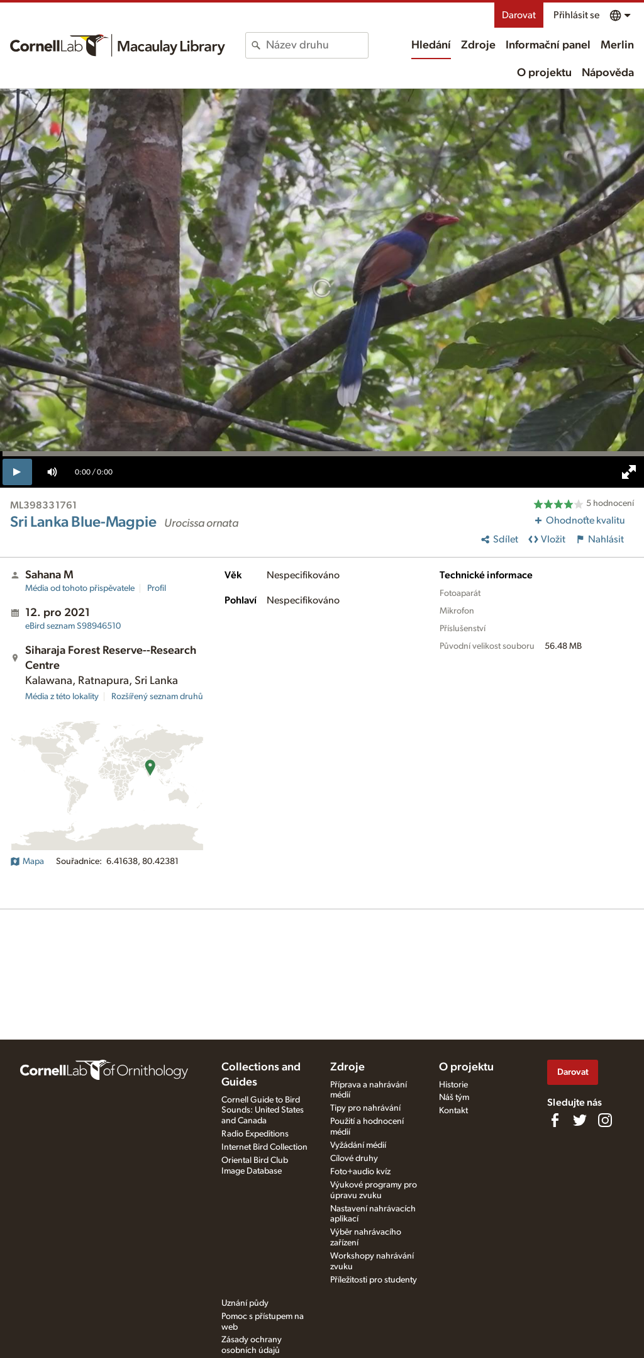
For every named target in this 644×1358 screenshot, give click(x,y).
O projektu (544, 73)
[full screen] (628, 472)
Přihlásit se (576, 15)
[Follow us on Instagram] (605, 1120)
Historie (453, 1084)
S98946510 (73, 626)
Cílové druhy (354, 1158)
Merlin (617, 45)
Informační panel (548, 45)
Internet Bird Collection (264, 1147)
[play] (17, 472)
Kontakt (453, 1110)
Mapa (27, 861)
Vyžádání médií (358, 1145)
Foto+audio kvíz (360, 1171)
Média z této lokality (62, 696)
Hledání (431, 45)
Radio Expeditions (255, 1134)
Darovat (519, 15)
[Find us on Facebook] (554, 1120)
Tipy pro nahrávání (365, 1108)
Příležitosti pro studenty (373, 1280)
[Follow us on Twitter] (579, 1120)
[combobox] (316, 45)
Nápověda (608, 73)
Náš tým (454, 1097)
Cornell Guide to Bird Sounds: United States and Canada (262, 1111)
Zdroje (478, 45)
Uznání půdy (245, 1303)
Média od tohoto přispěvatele (80, 588)
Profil (156, 588)
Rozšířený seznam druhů (157, 696)
